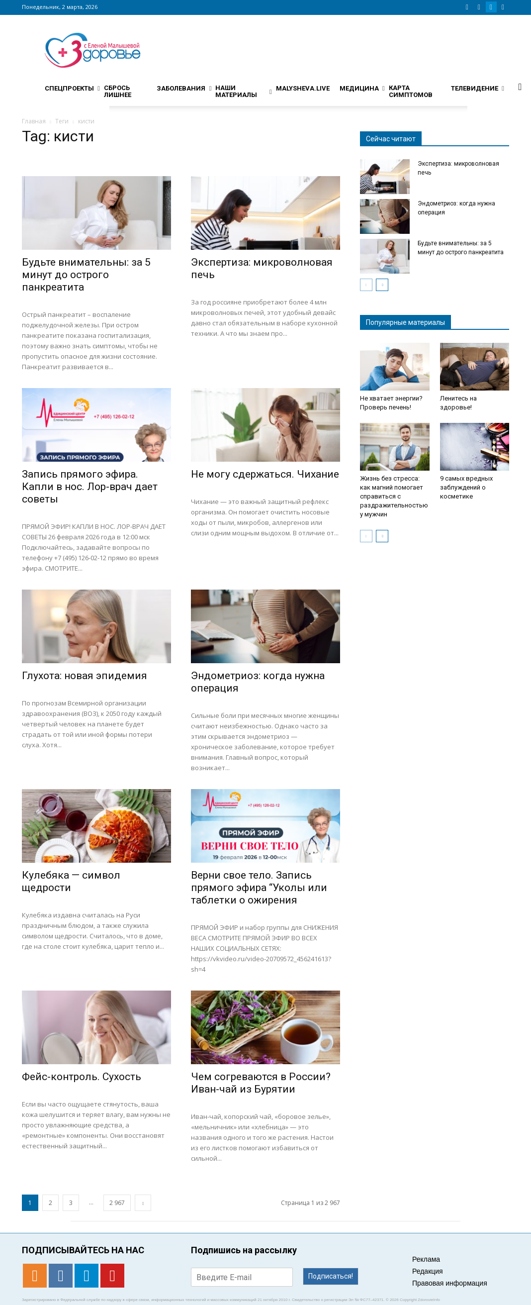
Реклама (426, 1259)
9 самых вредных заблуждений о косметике (466, 487)
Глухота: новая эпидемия (84, 676)
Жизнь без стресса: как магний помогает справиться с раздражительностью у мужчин (394, 496)
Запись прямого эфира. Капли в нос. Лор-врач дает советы (90, 486)
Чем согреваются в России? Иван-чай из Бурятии (261, 1083)
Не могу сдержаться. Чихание (265, 474)
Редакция (427, 1271)
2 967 (117, 1203)
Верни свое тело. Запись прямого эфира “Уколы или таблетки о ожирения (259, 887)
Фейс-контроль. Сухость (81, 1077)
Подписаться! (330, 1276)
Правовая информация (449, 1283)
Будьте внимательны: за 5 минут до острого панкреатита (86, 274)
